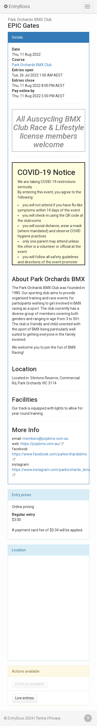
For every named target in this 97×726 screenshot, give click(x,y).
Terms (41, 718)
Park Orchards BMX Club (30, 19)
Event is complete (29, 684)
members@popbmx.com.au (45, 438)
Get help (88, 718)
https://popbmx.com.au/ (40, 444)
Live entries (24, 698)
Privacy (55, 718)
